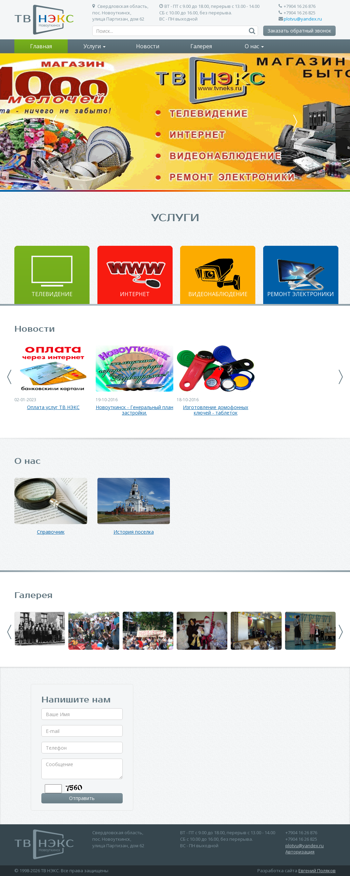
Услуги (94, 46)
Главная (41, 46)
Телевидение (51, 294)
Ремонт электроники (300, 294)
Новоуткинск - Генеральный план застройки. (134, 410)
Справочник (51, 532)
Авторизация (299, 852)
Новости (147, 46)
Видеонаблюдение (217, 294)
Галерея (201, 46)
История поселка (133, 532)
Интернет (135, 294)
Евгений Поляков (317, 870)
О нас (254, 46)
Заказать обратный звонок (299, 30)
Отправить (82, 798)
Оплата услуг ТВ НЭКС (53, 407)
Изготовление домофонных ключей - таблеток (215, 410)
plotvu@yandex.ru (303, 19)
